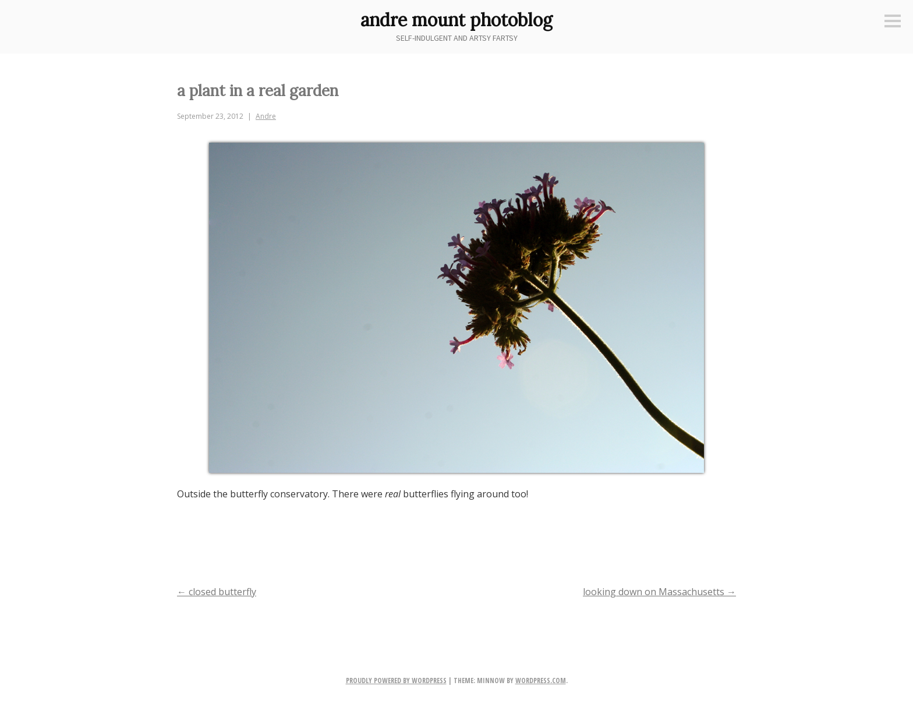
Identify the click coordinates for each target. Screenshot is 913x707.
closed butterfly (216, 591)
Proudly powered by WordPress (396, 680)
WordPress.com (540, 680)
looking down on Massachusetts (659, 591)
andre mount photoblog (456, 20)
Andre (266, 116)
